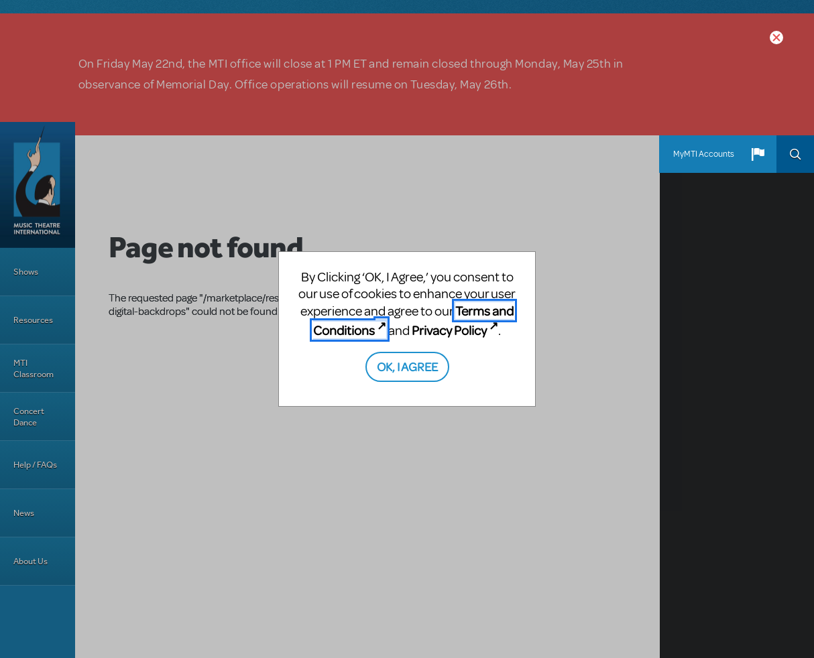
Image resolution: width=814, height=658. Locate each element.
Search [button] (795, 154)
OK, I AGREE (407, 366)
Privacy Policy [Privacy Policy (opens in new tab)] (449, 330)
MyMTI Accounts (703, 154)
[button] (757, 154)
